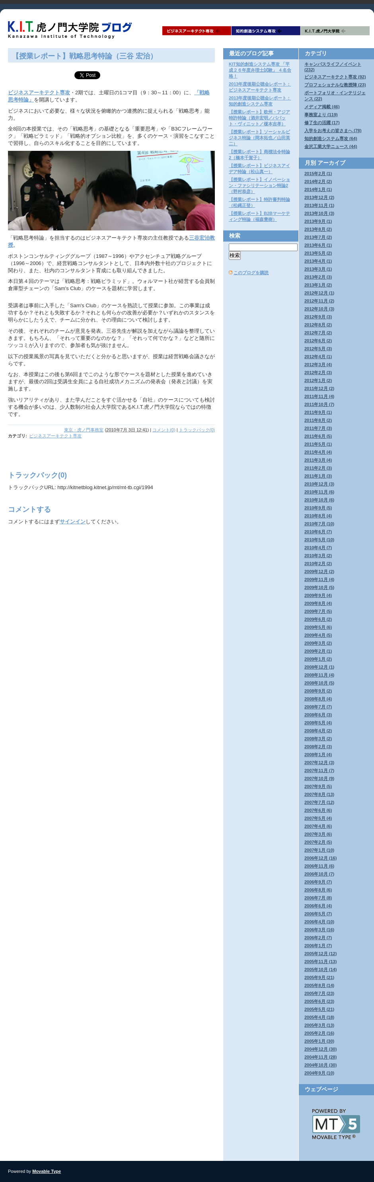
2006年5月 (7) (318, 913)
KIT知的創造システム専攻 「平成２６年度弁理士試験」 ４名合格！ (260, 70)
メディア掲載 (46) (322, 106)
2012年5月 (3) (318, 348)
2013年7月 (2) (318, 237)
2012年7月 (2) (318, 332)
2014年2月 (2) (318, 181)
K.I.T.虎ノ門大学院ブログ (71, 30)
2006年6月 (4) (318, 905)
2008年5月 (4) (318, 722)
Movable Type (46, 1171)
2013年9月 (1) (318, 221)
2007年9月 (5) (318, 786)
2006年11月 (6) (319, 866)
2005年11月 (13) (320, 961)
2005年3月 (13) (319, 1025)
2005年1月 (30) (319, 1041)
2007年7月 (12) (319, 802)
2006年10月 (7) (319, 874)
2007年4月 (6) (318, 826)
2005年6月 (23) (319, 1001)
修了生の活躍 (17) (322, 122)
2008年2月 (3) (318, 746)
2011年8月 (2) (318, 420)
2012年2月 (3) (318, 372)
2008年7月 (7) (318, 706)
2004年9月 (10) (319, 1073)
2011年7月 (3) (318, 428)
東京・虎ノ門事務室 (83, 429)
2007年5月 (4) (318, 818)
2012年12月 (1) (319, 293)
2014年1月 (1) (318, 189)
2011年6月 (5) (318, 436)
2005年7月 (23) (319, 993)
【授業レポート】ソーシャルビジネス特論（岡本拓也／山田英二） (259, 137)
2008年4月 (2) (318, 730)
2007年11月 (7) (319, 770)
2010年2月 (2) (318, 563)
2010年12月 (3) (319, 484)
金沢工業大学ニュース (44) (330, 146)
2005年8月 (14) (319, 985)
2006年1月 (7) (318, 945)
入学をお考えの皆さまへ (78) (333, 130)
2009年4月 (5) (318, 635)
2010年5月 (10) (319, 539)
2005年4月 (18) (319, 1017)
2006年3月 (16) (319, 929)
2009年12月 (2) (319, 571)
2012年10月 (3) (319, 308)
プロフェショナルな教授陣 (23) (335, 84)
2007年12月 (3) (319, 762)
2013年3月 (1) (318, 269)
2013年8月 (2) (318, 229)
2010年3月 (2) (318, 555)
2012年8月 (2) (318, 324)
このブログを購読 (251, 272)
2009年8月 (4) (318, 603)
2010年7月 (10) (319, 523)
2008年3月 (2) (318, 738)
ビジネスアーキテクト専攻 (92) (335, 76)
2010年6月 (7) (318, 531)
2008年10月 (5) (319, 683)
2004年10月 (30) (320, 1065)
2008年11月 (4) (319, 675)
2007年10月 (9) (319, 778)
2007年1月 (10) (319, 850)
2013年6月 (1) (318, 245)
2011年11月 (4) (319, 396)
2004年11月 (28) (320, 1057)
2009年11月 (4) (319, 579)
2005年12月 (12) (320, 953)
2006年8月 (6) (318, 889)
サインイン (73, 522)
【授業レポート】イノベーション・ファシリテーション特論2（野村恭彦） (259, 185)
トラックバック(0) (197, 429)
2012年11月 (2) (319, 300)
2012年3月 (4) (318, 364)
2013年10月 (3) (319, 213)
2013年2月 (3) (318, 277)
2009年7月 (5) (318, 611)
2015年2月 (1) (318, 173)
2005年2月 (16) (319, 1033)
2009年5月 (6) (318, 627)
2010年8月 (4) (318, 515)
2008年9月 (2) (318, 691)
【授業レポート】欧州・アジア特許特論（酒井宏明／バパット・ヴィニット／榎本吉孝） (259, 117)
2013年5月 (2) (318, 253)
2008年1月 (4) (318, 754)
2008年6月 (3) (318, 714)
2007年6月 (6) (318, 810)
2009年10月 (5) (319, 587)
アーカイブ (331, 163)
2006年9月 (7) (318, 882)
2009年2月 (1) (318, 651)
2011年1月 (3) (318, 476)
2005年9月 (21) (319, 977)
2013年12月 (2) (319, 197)
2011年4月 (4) (318, 452)
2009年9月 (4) (318, 595)
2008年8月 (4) (318, 698)
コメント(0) (163, 429)
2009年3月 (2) (318, 643)
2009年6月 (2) (318, 619)
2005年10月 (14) (320, 969)
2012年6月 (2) (318, 340)
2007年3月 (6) (318, 834)
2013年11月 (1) (319, 205)
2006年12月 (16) (320, 858)
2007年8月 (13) (319, 794)
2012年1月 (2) (318, 380)
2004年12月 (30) (320, 1049)
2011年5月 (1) (318, 444)
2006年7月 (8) (318, 897)
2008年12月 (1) (319, 667)
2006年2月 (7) (318, 937)
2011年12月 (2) (319, 388)
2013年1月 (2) (318, 285)
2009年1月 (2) (318, 659)
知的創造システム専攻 (266, 30)
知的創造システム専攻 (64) (330, 138)
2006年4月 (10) (319, 921)
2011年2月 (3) (318, 468)
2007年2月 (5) (318, 842)
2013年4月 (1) (318, 261)
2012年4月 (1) (318, 356)
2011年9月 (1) (318, 412)
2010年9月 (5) (318, 507)
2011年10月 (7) (319, 404)
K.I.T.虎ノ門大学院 (335, 30)
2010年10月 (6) (319, 499)
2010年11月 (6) (319, 492)
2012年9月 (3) (318, 316)
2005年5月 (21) (319, 1009)
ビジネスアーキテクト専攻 (197, 30)
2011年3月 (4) (318, 460)
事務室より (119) (321, 114)
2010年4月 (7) (318, 547)
